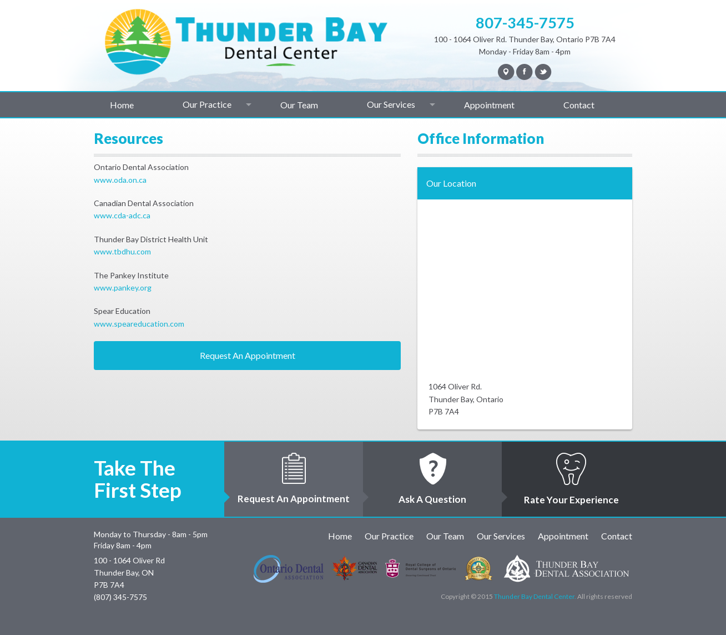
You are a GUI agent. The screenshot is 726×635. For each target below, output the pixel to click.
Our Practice (207, 104)
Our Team (299, 104)
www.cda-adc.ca (122, 215)
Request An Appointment (247, 355)
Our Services (391, 104)
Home (122, 104)
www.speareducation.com (139, 323)
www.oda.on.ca (120, 179)
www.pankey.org (123, 287)
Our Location (451, 183)
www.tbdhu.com (122, 251)
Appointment (489, 104)
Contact (578, 104)
